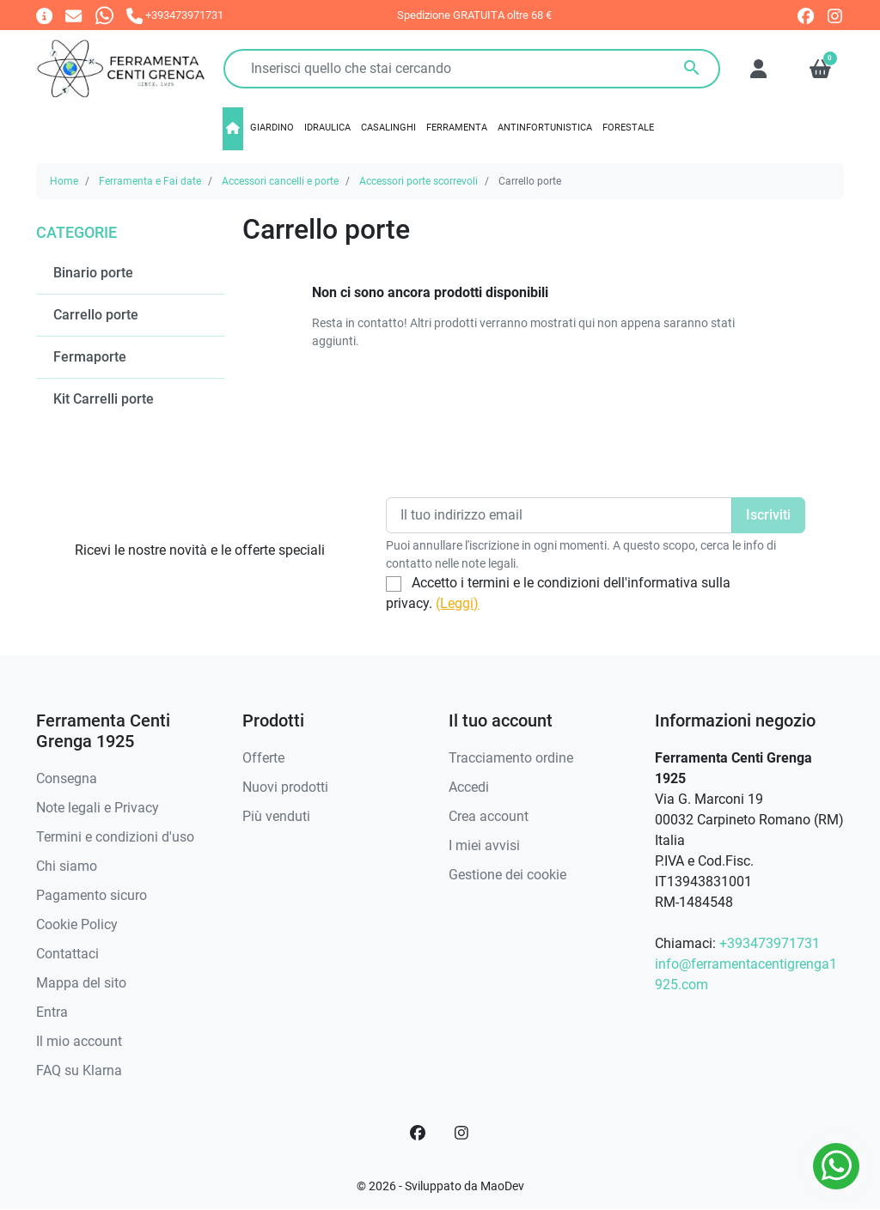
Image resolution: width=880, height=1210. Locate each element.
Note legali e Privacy (97, 808)
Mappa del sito (81, 983)
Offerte (263, 758)
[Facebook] (417, 1133)
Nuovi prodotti (285, 787)
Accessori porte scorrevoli (418, 181)
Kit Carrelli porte (103, 399)
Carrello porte (95, 315)
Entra (52, 1012)
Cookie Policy (77, 924)
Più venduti (276, 816)
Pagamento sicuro (91, 895)
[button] (820, 68)
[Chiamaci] (174, 15)
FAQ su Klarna (79, 1070)
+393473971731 (769, 943)
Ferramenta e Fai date (150, 181)
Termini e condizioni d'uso (115, 837)
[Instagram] (462, 1133)
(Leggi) (457, 603)
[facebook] (806, 16)
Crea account (489, 816)
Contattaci (67, 954)
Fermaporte (89, 357)
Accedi (469, 787)
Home (64, 181)
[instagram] (836, 16)
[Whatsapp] (104, 15)
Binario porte (93, 272)
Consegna (66, 778)
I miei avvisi (484, 845)
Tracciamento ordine (511, 758)
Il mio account (79, 1041)
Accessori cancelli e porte (280, 181)
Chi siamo (66, 866)
